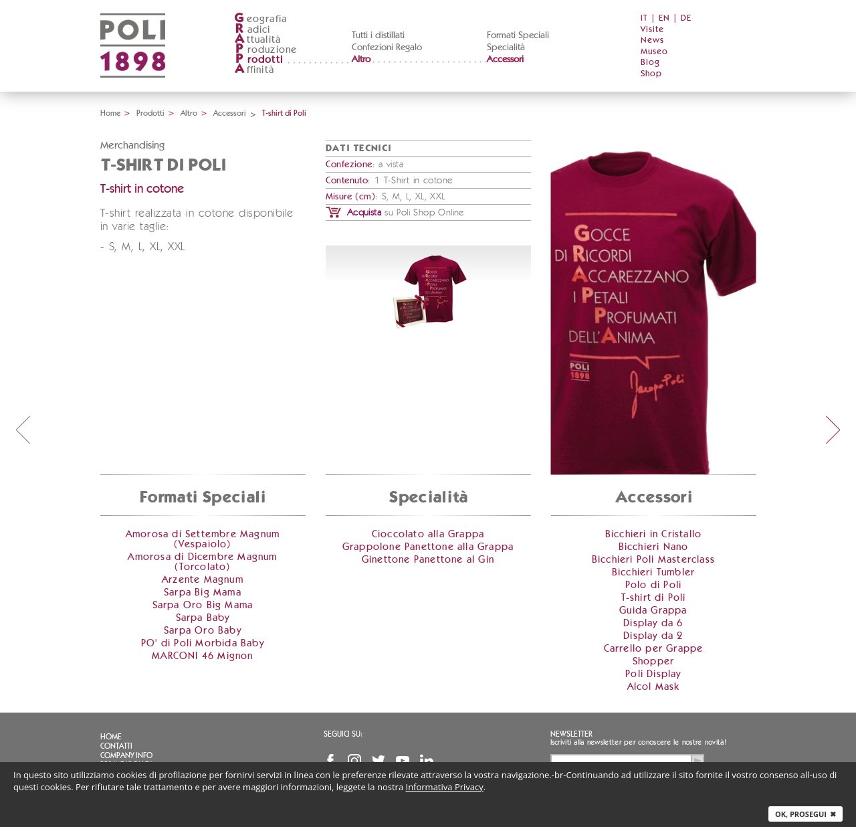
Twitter (378, 760)
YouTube (402, 760)
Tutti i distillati (378, 35)
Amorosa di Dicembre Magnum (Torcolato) (202, 562)
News (652, 40)
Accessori (505, 59)
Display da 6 (653, 623)
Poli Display (653, 674)
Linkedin (426, 760)
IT (644, 18)
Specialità (506, 47)
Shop (651, 74)
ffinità (254, 70)
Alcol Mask (653, 687)
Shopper (653, 661)
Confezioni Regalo (387, 47)
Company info (126, 755)
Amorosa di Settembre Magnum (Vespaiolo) (203, 539)
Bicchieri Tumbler (653, 572)
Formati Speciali (518, 35)
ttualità (258, 40)
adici (252, 30)
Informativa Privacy (445, 787)
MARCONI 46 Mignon (202, 656)
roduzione (266, 50)
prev (23, 430)
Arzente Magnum (202, 580)
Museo (654, 52)
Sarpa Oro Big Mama (202, 605)
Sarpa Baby (203, 618)
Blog (650, 62)
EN (664, 18)
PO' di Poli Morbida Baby (202, 643)
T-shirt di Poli (653, 598)
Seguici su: (343, 734)
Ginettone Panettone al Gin (428, 560)
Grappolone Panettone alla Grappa (428, 547)
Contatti (116, 746)
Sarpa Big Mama (202, 592)
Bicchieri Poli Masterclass (653, 560)
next (833, 430)
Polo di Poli (653, 585)
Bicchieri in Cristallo (653, 534)
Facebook (330, 760)
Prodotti (150, 113)
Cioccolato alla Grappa (428, 534)
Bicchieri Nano (654, 547)
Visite (652, 29)
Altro (361, 59)
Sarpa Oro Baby (202, 631)
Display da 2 (653, 636)
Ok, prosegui (805, 814)
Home (110, 113)
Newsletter (571, 734)
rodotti (258, 60)
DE (686, 18)
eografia (261, 19)
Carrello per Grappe (654, 649)
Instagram (354, 760)
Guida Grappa (653, 611)
